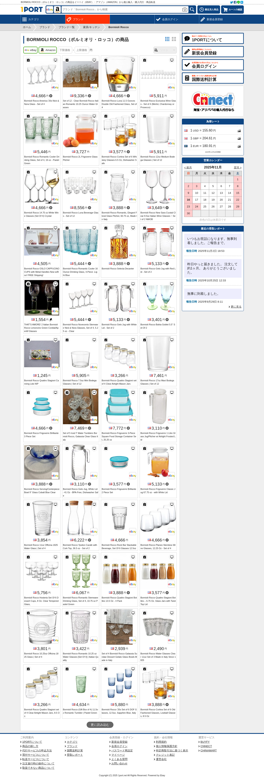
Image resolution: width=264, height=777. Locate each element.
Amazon (47, 50)
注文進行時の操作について (38, 763)
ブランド (72, 746)
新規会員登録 (119, 741)
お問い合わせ (119, 763)
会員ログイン (119, 746)
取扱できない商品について (38, 767)
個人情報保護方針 (166, 746)
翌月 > (238, 167)
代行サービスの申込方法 (37, 750)
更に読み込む (100, 724)
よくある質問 (119, 759)
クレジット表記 (165, 754)
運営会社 (161, 759)
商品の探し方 (30, 746)
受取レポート (75, 754)
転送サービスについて (35, 759)
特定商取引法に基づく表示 (172, 750)
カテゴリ (72, 741)
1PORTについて (32, 741)
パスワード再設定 (122, 750)
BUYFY (205, 741)
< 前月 (188, 167)
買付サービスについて (35, 754)
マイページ (118, 754)
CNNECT (206, 746)
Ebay (162, 775)
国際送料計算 (75, 750)
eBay (30, 50)
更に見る (236, 306)
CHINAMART (208, 750)
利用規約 (161, 741)
